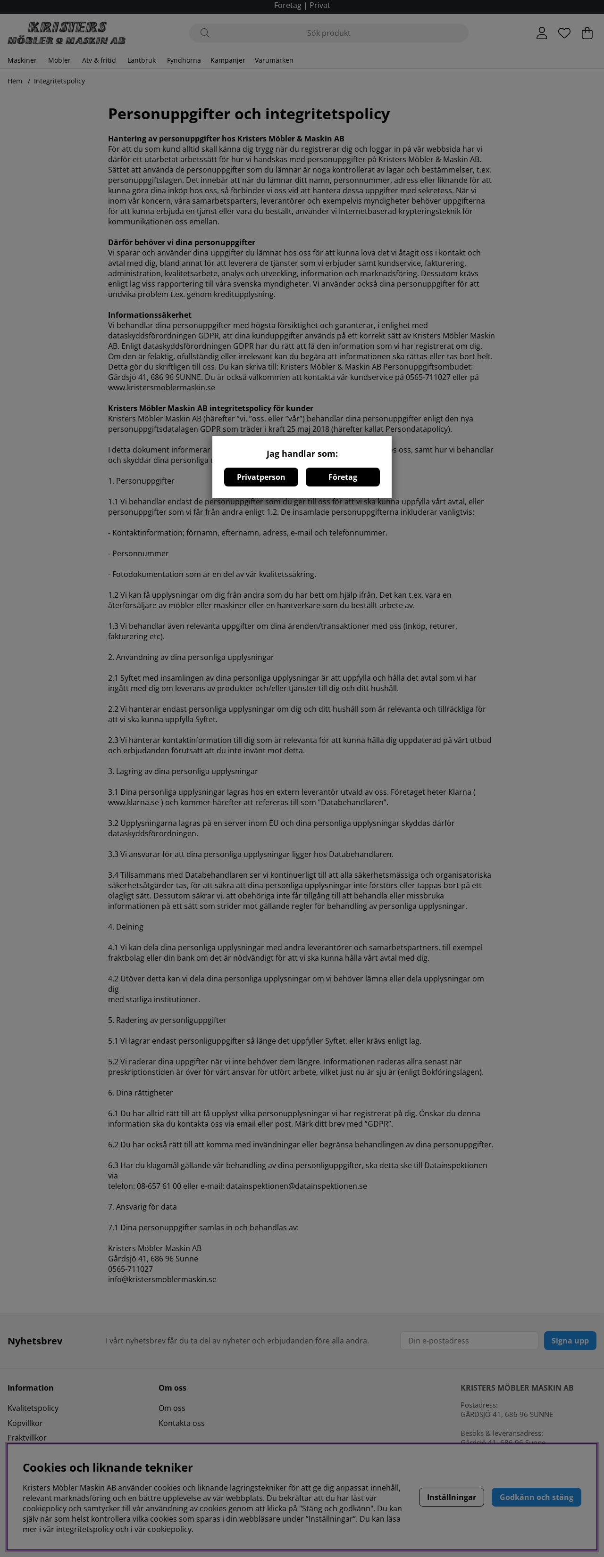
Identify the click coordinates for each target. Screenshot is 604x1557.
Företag (342, 477)
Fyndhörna (184, 60)
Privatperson (261, 477)
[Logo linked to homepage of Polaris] (67, 33)
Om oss (172, 1408)
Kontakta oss (182, 1423)
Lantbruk (141, 60)
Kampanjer (227, 60)
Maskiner (22, 60)
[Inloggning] (542, 33)
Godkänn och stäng (536, 1497)
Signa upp (570, 1340)
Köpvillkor (25, 1423)
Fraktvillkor (27, 1438)
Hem (15, 80)
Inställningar (451, 1497)
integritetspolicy (85, 1529)
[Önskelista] (564, 33)
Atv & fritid (99, 60)
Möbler (59, 60)
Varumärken (274, 60)
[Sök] (329, 33)
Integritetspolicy (59, 80)
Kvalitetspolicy (33, 1408)
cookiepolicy (170, 1529)
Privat (320, 5)
